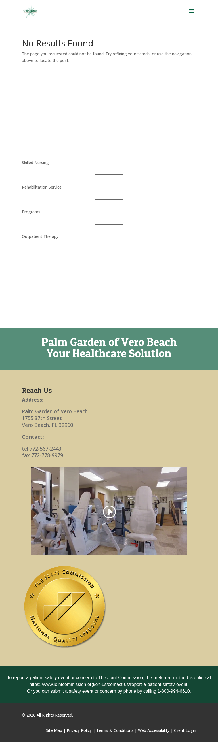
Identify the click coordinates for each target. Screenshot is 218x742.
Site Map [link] (54, 730)
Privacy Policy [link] (79, 730)
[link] (30, 11)
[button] (191, 15)
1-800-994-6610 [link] (174, 691)
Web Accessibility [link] (153, 730)
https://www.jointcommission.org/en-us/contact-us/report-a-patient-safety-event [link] (108, 684)
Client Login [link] (185, 730)
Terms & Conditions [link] (114, 730)
